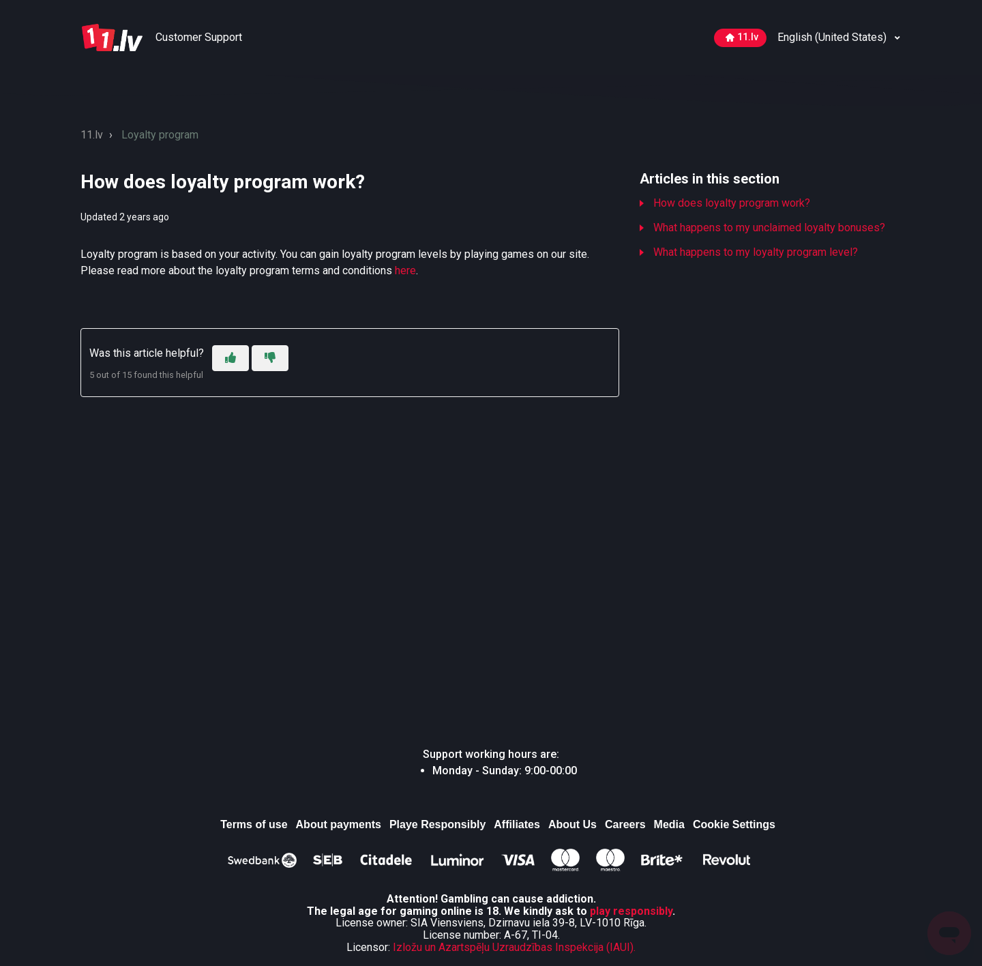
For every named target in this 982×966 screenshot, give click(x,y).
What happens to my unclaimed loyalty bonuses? (769, 227)
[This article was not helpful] (270, 358)
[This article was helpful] (230, 358)
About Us (572, 824)
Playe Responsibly (437, 824)
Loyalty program (159, 134)
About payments (338, 824)
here (405, 270)
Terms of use (253, 824)
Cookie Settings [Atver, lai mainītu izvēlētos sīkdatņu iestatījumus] (734, 824)
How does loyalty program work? (731, 202)
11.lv (742, 37)
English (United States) (833, 37)
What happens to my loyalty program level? (755, 252)
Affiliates (517, 824)
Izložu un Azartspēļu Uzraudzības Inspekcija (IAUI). (514, 947)
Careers (625, 824)
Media (669, 824)
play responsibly (631, 911)
